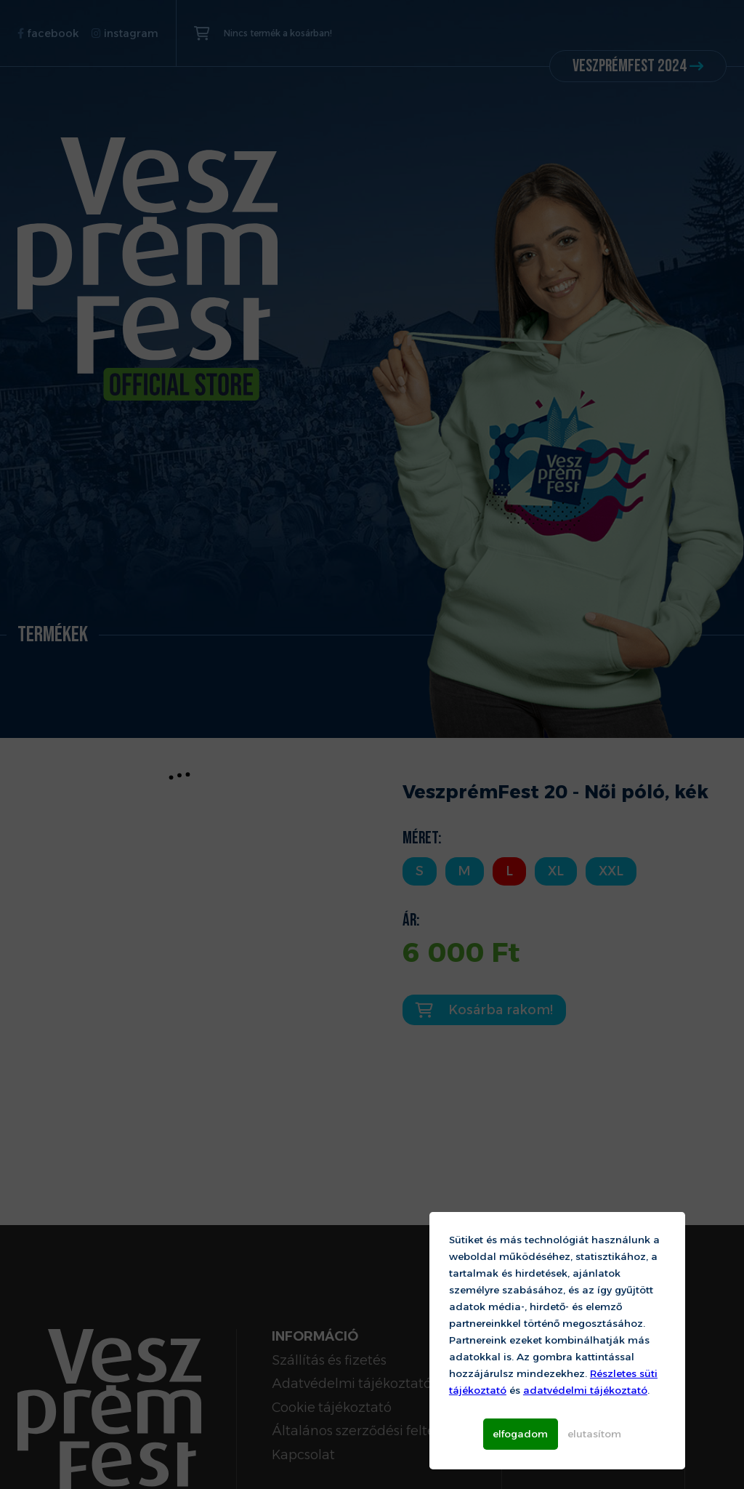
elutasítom (594, 1434)
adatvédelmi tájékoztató (585, 1390)
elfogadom (520, 1434)
